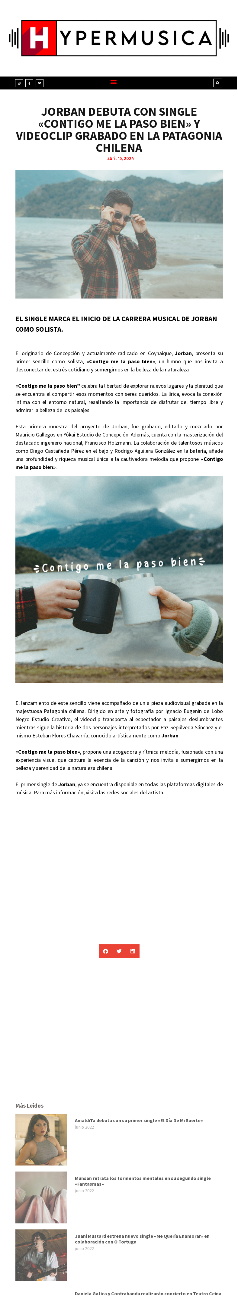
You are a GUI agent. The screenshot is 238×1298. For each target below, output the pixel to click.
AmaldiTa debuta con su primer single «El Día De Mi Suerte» (139, 1236)
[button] (113, 81)
